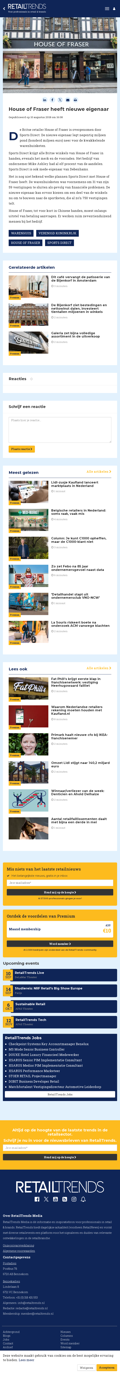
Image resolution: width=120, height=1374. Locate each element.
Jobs (6, 1339)
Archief (8, 1347)
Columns (66, 1336)
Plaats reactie (21, 449)
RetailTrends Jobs (60, 1094)
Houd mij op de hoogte (60, 892)
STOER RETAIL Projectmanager (32, 1076)
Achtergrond (11, 1332)
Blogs (6, 1336)
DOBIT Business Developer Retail (34, 1081)
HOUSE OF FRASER (25, 243)
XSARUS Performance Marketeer (34, 1071)
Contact (8, 1343)
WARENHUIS (21, 233)
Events (65, 1339)
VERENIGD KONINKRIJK (57, 233)
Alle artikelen (98, 471)
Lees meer (26, 1360)
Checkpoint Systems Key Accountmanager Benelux (49, 1044)
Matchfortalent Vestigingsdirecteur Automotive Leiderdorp (55, 1087)
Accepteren (107, 1367)
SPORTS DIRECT (59, 243)
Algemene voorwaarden (19, 1251)
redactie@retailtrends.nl (32, 1308)
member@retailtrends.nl (37, 1313)
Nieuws (65, 1332)
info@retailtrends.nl (31, 1303)
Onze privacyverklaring (18, 1245)
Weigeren (86, 1368)
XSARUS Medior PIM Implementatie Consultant (46, 1065)
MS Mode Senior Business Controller (37, 1049)
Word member (60, 944)
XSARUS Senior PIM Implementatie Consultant (45, 1060)
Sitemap (65, 1347)
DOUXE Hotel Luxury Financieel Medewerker (44, 1055)
